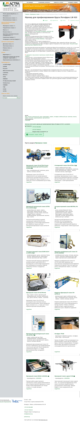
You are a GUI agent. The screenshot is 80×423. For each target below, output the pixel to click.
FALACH (5, 68)
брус (26, 116)
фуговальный (46, 117)
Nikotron (5, 74)
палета (75, 116)
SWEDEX (5, 78)
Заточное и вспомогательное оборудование (11, 34)
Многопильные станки (10, 18)
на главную (30, 2)
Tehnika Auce (6, 83)
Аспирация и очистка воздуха (12, 39)
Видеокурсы (7, 54)
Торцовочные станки (9, 27)
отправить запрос (73, 2)
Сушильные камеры (9, 37)
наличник (70, 116)
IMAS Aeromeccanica (8, 70)
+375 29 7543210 (36, 129)
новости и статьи (58, 2)
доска (41, 116)
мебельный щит (63, 116)
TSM (4, 87)
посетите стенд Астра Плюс (5, 401)
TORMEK (5, 85)
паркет (26, 117)
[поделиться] (54, 20)
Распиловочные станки (10, 20)
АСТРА (4, 91)
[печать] (63, 20)
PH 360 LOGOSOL (40, 38)
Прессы (6, 29)
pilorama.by (27, 416)
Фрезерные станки (9, 25)
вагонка (30, 116)
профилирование (38, 117)
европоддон (46, 116)
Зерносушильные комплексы (11, 59)
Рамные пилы (7, 48)
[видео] (45, 20)
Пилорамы (7, 15)
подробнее (29, 182)
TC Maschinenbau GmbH (9, 80)
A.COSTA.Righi (7, 64)
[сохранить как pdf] (73, 20)
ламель (51, 116)
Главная (27, 14)
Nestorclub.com (44, 419)
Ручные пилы (7, 32)
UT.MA (4, 89)
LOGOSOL (5, 72)
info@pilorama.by (28, 414)
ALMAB (5, 66)
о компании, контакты (44, 2)
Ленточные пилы (8, 45)
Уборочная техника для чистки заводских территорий (11, 57)
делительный (35, 116)
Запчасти (6, 50)
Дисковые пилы (8, 43)
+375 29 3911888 (36, 126)
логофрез (56, 116)
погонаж (31, 117)
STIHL (4, 76)
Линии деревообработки (10, 13)
